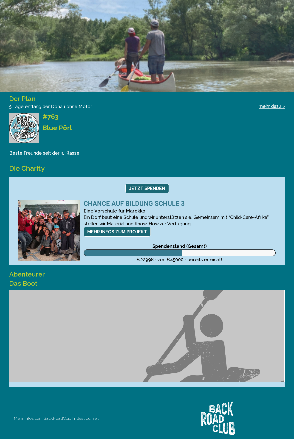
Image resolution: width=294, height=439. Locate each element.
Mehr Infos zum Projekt (117, 232)
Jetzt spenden (147, 188)
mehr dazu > (272, 106)
